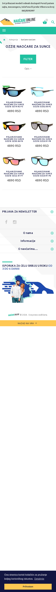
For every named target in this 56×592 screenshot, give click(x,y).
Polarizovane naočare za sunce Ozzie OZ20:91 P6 (42, 173)
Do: (17, 273)
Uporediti (10, 456)
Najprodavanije (11, 242)
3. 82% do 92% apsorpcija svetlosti (22, 431)
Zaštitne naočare (12, 229)
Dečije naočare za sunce (16, 233)
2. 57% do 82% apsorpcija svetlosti (22, 427)
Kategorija (13, 40)
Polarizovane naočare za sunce (20, 225)
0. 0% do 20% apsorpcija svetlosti (21, 418)
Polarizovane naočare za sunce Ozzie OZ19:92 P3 (14, 104)
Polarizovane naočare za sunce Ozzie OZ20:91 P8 (42, 139)
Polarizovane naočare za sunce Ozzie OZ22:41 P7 (14, 173)
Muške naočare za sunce (16, 208)
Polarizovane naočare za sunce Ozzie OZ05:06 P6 (14, 139)
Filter (28, 59)
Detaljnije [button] (39, 579)
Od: (5, 273)
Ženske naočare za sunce (16, 212)
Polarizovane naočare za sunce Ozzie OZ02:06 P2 (42, 104)
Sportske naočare (12, 216)
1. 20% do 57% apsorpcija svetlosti (22, 423)
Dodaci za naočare (13, 246)
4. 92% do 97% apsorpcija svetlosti (22, 435)
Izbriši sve (26, 456)
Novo (6, 237)
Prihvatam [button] (28, 586)
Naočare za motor (13, 220)
